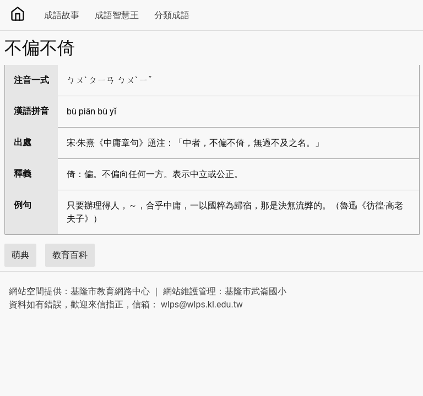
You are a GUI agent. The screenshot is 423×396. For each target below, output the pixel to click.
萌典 (20, 255)
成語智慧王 (117, 15)
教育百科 (70, 255)
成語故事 (61, 15)
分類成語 (171, 15)
